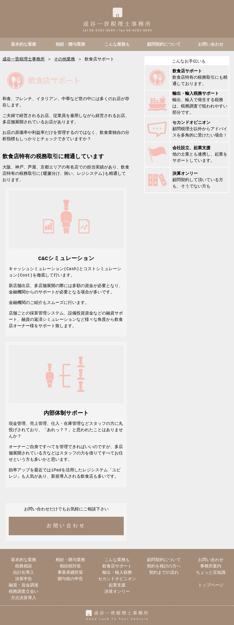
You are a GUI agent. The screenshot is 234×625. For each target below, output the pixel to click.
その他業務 (64, 59)
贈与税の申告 (70, 579)
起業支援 (117, 585)
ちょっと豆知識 (211, 573)
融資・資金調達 (23, 585)
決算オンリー (185, 174)
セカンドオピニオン (191, 123)
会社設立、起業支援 (191, 148)
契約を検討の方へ (164, 566)
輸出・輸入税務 (117, 573)
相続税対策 (70, 566)
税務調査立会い (23, 592)
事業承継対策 (70, 573)
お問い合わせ (210, 45)
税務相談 (23, 566)
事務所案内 (210, 566)
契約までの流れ (164, 573)
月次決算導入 (23, 598)
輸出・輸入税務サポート (195, 94)
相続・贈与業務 (70, 45)
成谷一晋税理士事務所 (23, 59)
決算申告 (23, 579)
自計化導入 (23, 573)
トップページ (210, 585)
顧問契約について (164, 45)
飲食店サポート (187, 71)
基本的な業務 (23, 45)
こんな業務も (117, 45)
